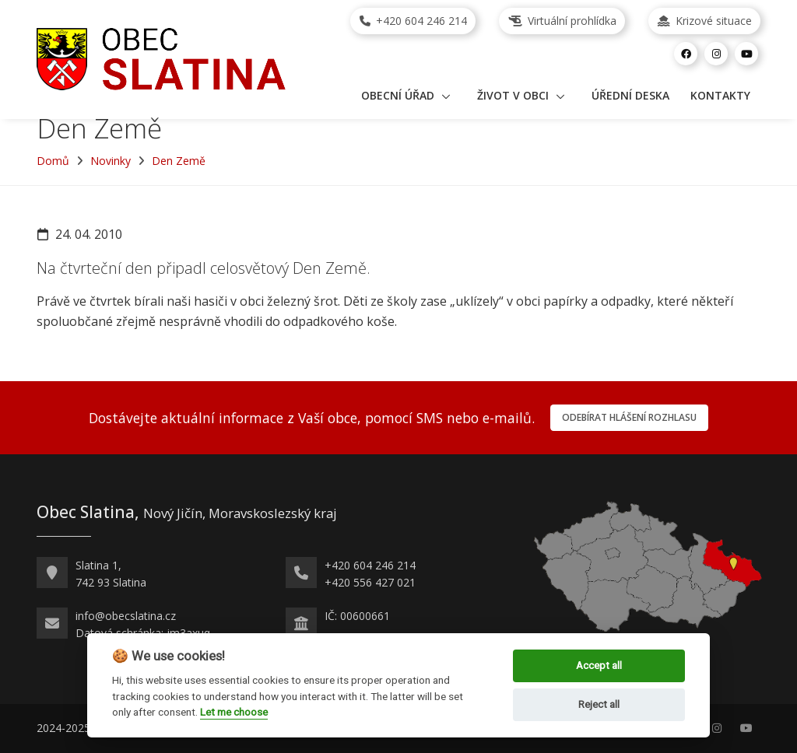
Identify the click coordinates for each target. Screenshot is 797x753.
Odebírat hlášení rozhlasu (629, 417)
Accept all (599, 665)
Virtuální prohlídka (562, 20)
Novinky (110, 160)
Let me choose (234, 712)
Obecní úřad (397, 95)
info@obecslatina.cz (125, 615)
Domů (53, 160)
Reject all (599, 704)
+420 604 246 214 (413, 20)
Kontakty (720, 95)
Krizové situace (705, 20)
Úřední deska (630, 95)
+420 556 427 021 (370, 582)
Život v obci (513, 95)
